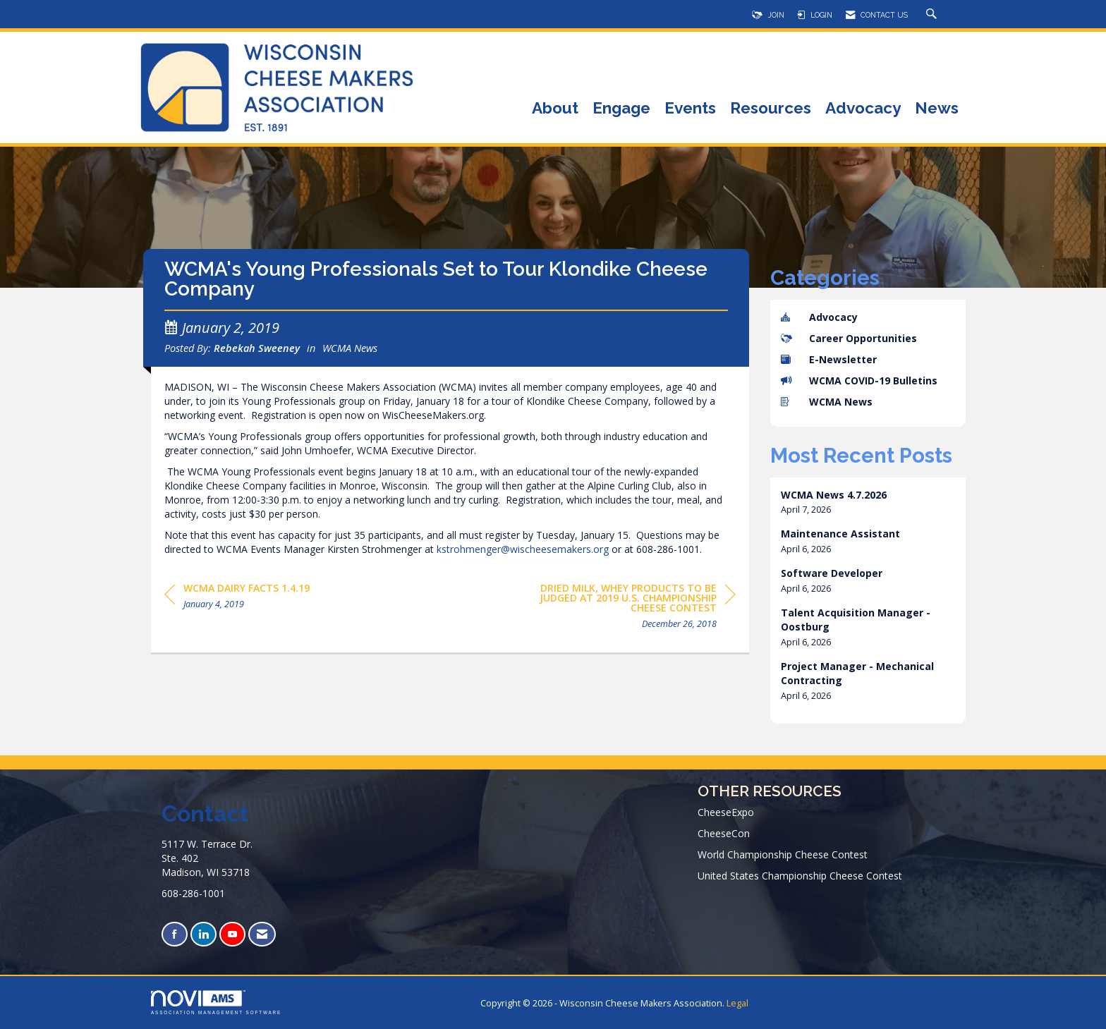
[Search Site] (933, 14)
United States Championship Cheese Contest (800, 875)
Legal (737, 1003)
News (937, 109)
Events (690, 109)
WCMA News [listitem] (827, 401)
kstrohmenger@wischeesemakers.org (523, 549)
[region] (630, 608)
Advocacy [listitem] (819, 317)
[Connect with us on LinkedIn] (203, 934)
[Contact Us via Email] (262, 934)
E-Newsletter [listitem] (829, 359)
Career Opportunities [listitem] (849, 338)
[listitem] (868, 502)
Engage (621, 109)
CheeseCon (724, 833)
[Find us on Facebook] (175, 934)
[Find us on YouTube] (232, 934)
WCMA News (349, 348)
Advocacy (863, 109)
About (555, 109)
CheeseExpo (726, 812)
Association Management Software (216, 1002)
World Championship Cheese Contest (783, 854)
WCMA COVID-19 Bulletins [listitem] (859, 380)
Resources (770, 109)
